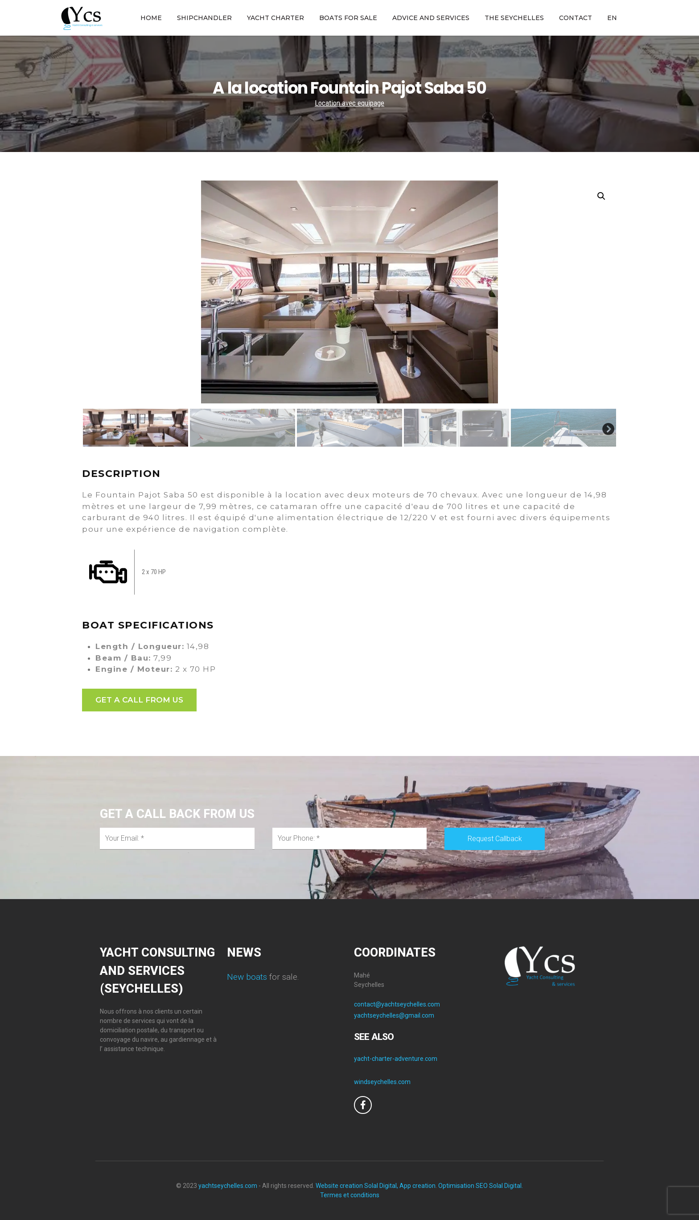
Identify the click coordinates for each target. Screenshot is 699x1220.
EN (612, 18)
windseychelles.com (382, 1081)
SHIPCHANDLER (204, 18)
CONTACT (575, 18)
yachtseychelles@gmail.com (394, 1015)
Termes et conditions (349, 1195)
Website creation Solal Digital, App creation (376, 1185)
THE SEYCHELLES (514, 18)
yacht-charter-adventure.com (395, 1058)
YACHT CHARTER (275, 18)
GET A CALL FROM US (139, 699)
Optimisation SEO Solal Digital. (480, 1185)
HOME (151, 18)
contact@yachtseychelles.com (397, 1004)
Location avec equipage (349, 103)
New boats (247, 977)
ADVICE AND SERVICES (430, 18)
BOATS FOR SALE (348, 18)
